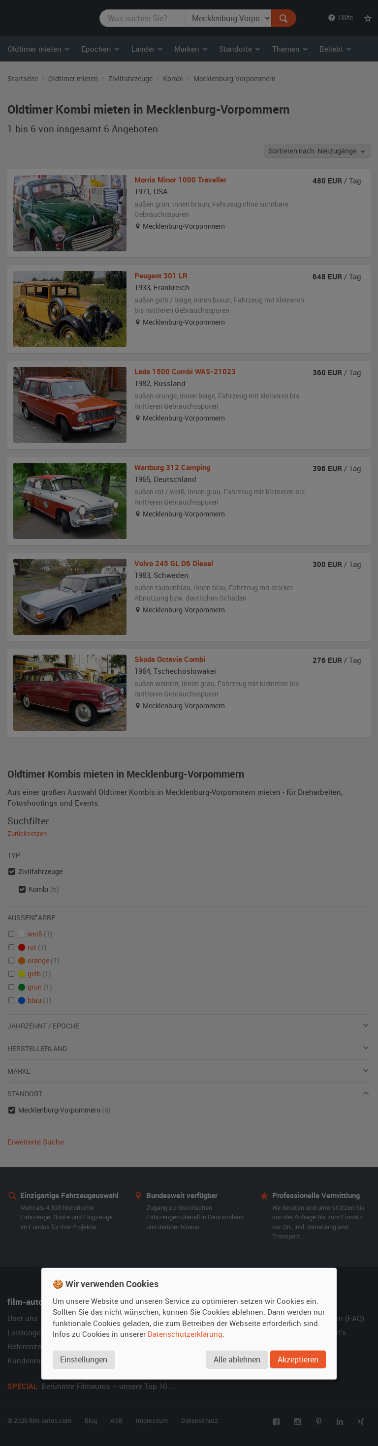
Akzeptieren (298, 1359)
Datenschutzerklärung (185, 1334)
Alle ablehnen (237, 1359)
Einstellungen (83, 1359)
